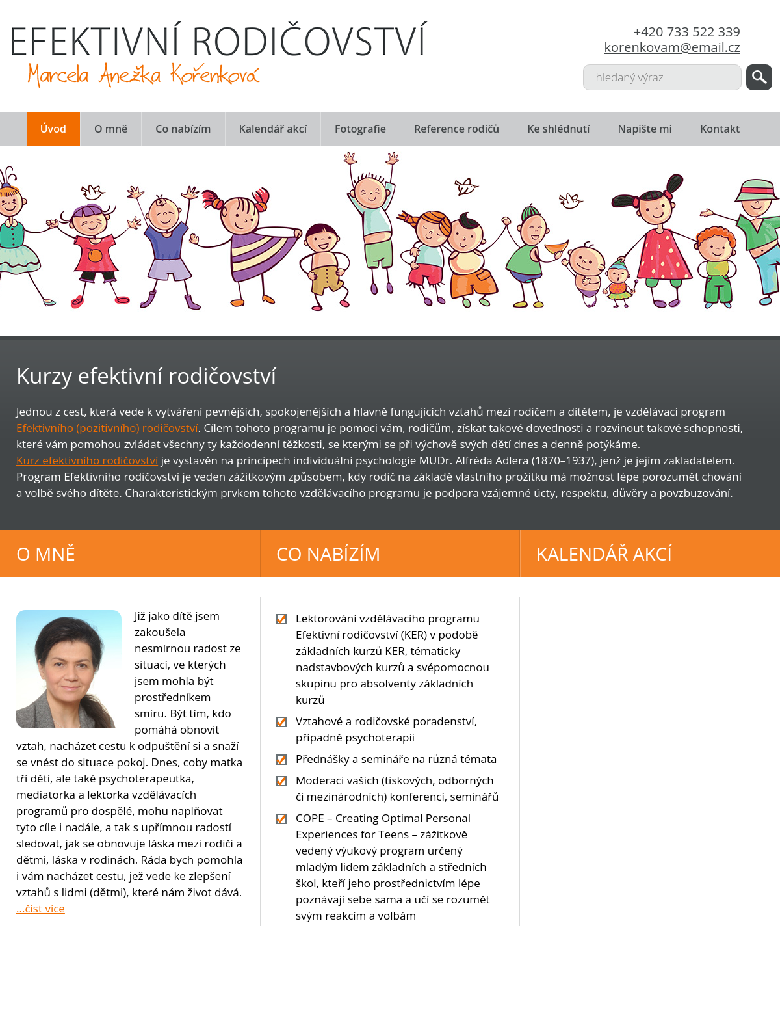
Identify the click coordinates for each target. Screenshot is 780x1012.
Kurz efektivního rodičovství (87, 460)
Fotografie (360, 129)
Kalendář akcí (273, 129)
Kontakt (720, 129)
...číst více (40, 908)
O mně (110, 129)
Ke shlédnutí (558, 129)
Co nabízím (183, 129)
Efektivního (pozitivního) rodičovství (107, 427)
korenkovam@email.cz (672, 47)
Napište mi (645, 129)
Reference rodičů (456, 129)
